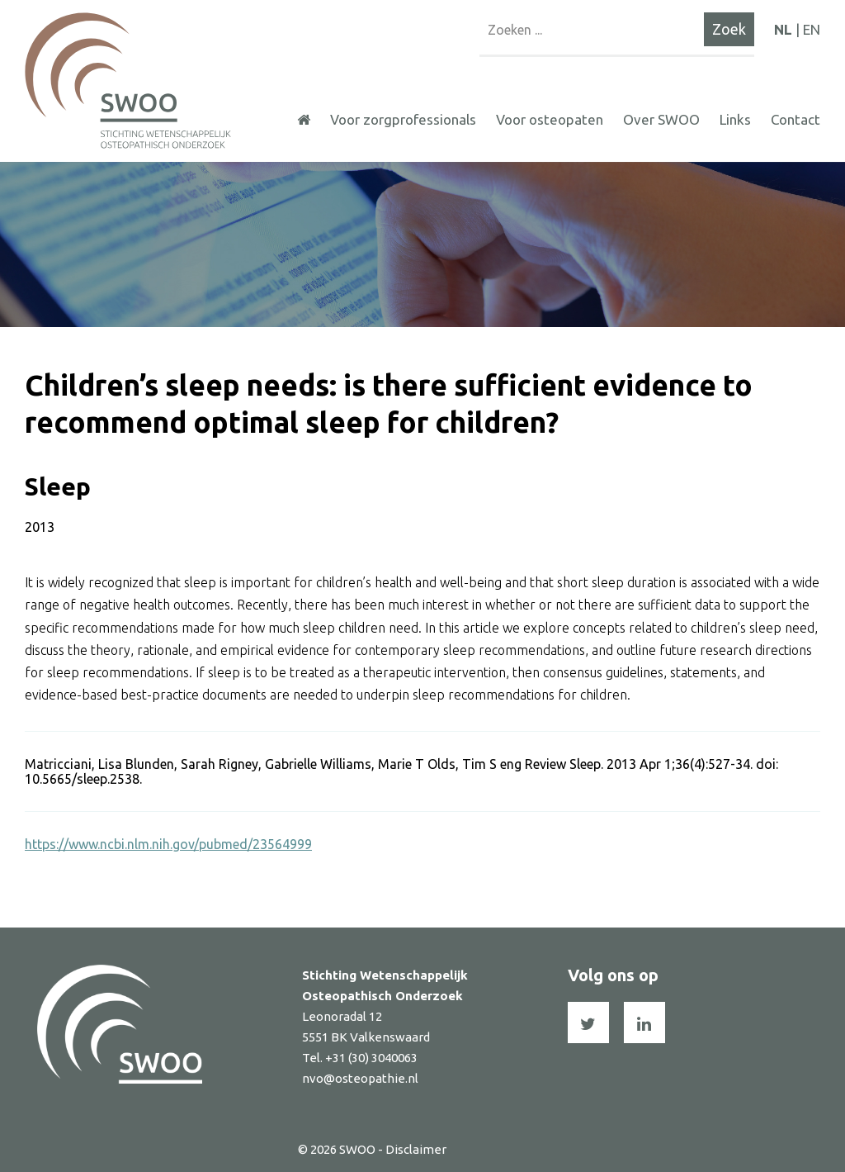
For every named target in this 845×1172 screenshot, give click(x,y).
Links (735, 119)
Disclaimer (415, 1149)
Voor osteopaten (549, 119)
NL (783, 29)
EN (811, 29)
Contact (795, 119)
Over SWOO (661, 119)
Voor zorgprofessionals (403, 119)
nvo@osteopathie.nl (360, 1078)
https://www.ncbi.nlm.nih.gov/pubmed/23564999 (168, 844)
